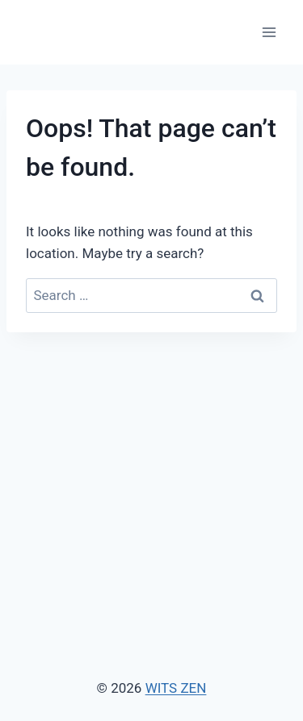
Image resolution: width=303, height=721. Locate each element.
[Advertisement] (151, 460)
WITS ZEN (176, 688)
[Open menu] (269, 31)
